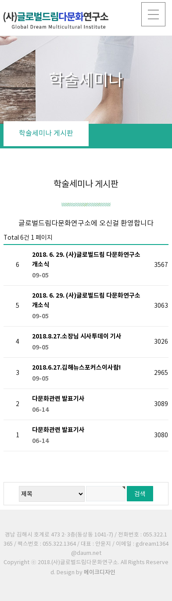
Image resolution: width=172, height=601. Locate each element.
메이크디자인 (99, 572)
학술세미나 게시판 (46, 133)
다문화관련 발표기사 (89, 404)
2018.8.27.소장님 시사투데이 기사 (89, 342)
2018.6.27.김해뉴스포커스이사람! (89, 373)
